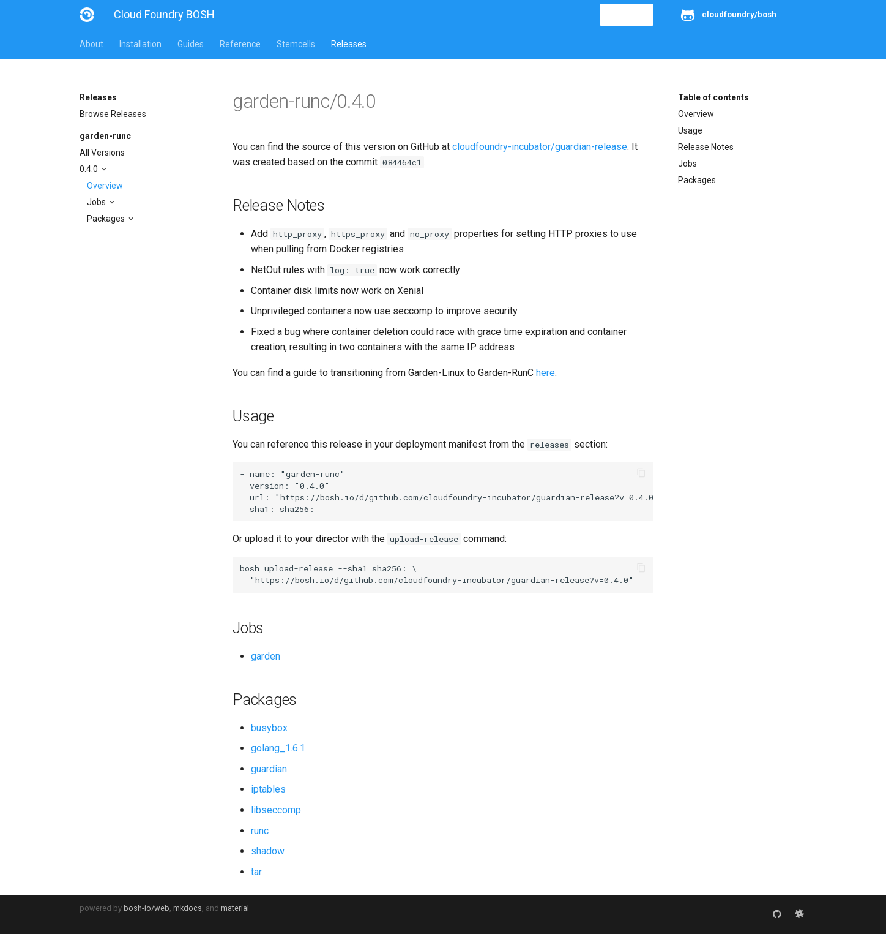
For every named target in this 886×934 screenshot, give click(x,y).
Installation (140, 44)
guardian (269, 769)
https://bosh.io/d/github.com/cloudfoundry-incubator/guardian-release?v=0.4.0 (466, 497)
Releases (349, 44)
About (91, 44)
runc (260, 831)
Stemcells (296, 44)
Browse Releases (113, 114)
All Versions (102, 152)
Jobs (97, 202)
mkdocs (187, 908)
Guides (190, 44)
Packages (107, 219)
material (235, 908)
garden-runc (105, 136)
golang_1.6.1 (278, 748)
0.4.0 (90, 169)
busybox (269, 728)
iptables (268, 789)
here (545, 372)
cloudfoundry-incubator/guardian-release (539, 147)
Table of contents (713, 97)
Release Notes (706, 147)
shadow (268, 851)
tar (256, 872)
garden (265, 656)
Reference (240, 44)
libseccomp (276, 810)
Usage (690, 130)
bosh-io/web (146, 908)
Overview (105, 185)
